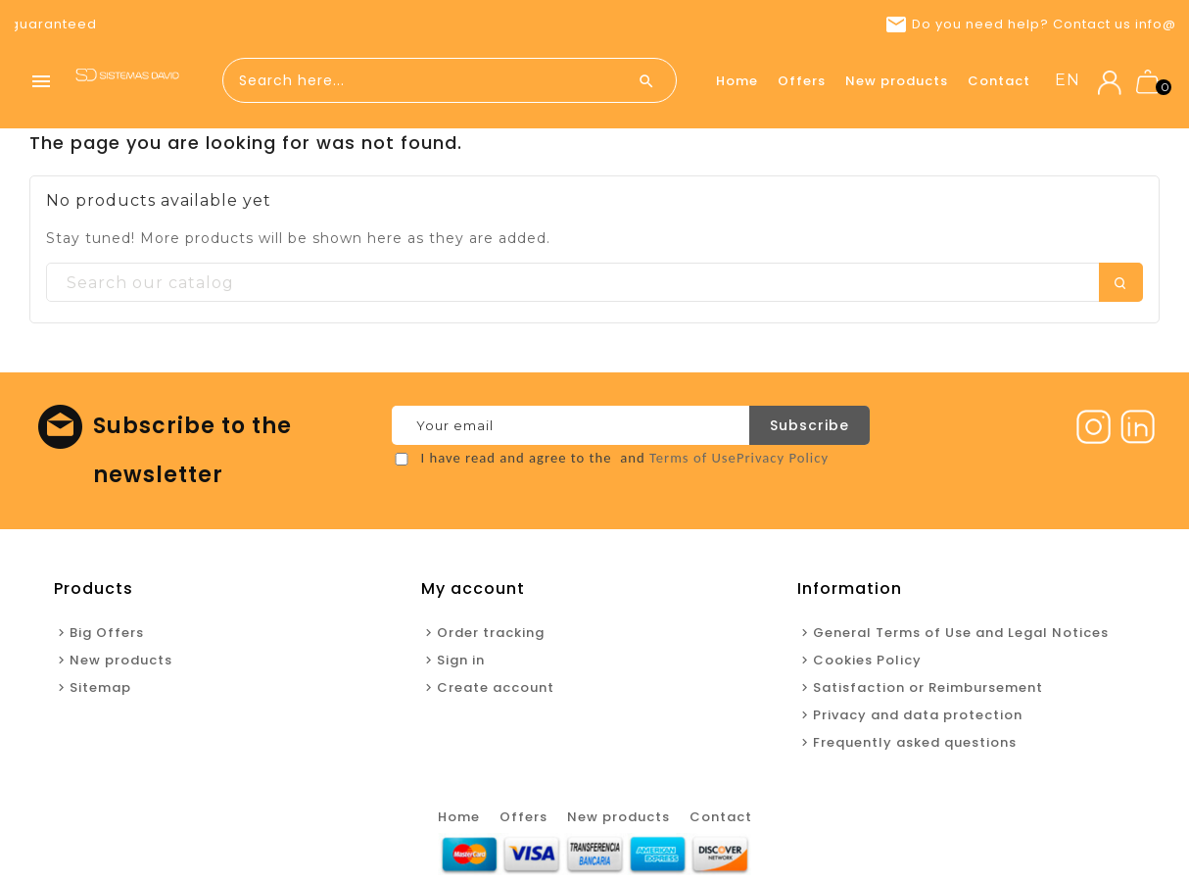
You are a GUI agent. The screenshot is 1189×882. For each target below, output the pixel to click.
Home (737, 81)
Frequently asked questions (915, 742)
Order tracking (491, 632)
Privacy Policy (783, 457)
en (1067, 80)
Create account (495, 687)
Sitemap (100, 687)
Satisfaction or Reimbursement (928, 687)
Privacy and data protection (918, 715)
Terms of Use (693, 457)
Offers (802, 81)
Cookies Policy (867, 660)
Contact (999, 81)
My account (473, 588)
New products (896, 81)
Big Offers (107, 632)
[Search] (594, 283)
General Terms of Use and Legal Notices (961, 632)
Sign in (461, 660)
